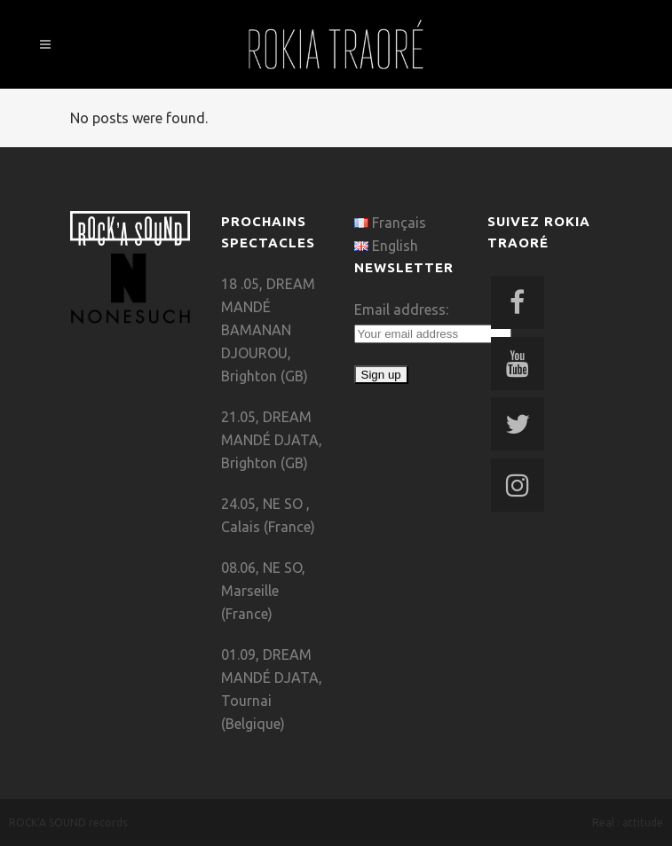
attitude (642, 822)
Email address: (401, 309)
